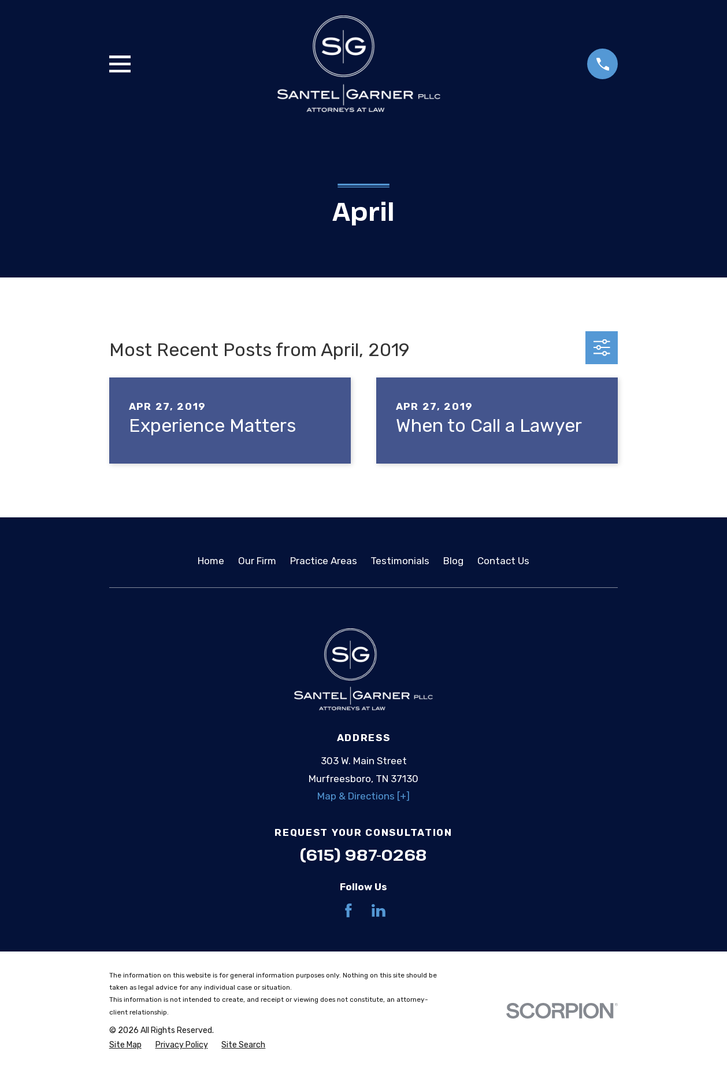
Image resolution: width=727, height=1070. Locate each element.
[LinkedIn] (378, 910)
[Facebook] (348, 910)
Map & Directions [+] (363, 796)
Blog (453, 561)
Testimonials (399, 561)
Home (211, 561)
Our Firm (257, 561)
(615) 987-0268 (363, 854)
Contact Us (503, 561)
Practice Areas (323, 561)
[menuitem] (125, 1045)
